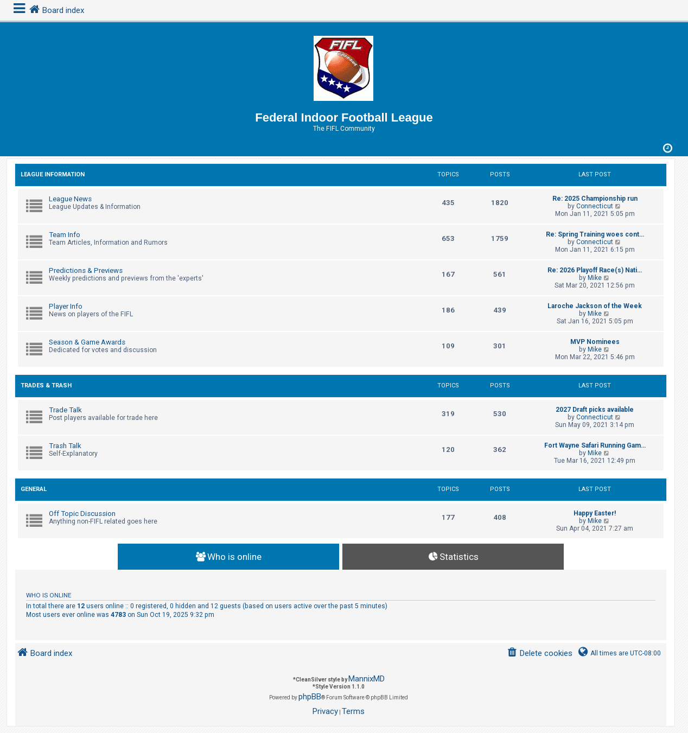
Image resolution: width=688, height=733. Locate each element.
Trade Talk (65, 410)
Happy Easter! (595, 513)
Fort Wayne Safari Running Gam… (595, 445)
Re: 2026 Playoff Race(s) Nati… (594, 270)
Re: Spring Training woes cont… (595, 234)
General (34, 489)
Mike (595, 278)
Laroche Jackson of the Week (594, 306)
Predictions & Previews (86, 270)
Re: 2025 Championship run (595, 198)
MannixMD (366, 679)
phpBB (309, 697)
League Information (53, 174)
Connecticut (594, 206)
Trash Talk (65, 446)
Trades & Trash (46, 385)
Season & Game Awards (87, 342)
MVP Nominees (595, 342)
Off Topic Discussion (82, 513)
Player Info (65, 306)
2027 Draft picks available (595, 409)
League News (70, 199)
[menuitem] (539, 653)
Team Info (64, 235)
